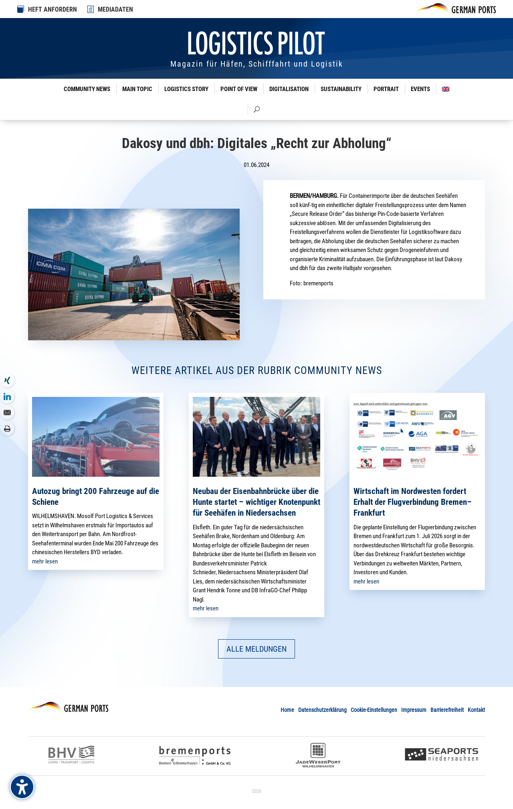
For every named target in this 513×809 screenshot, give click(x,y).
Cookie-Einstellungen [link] (374, 710)
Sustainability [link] (341, 89)
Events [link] (420, 89)
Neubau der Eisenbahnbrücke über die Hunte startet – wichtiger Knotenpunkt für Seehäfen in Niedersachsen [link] (256, 502)
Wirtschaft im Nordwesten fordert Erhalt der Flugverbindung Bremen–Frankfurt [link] (412, 502)
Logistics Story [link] (186, 89)
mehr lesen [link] (45, 561)
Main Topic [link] (137, 89)
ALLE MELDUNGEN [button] (256, 649)
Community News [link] (87, 89)
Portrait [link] (386, 89)
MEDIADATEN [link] (115, 9)
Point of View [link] (238, 89)
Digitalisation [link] (289, 89)
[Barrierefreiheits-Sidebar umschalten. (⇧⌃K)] (22, 787)
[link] (91, 9)
